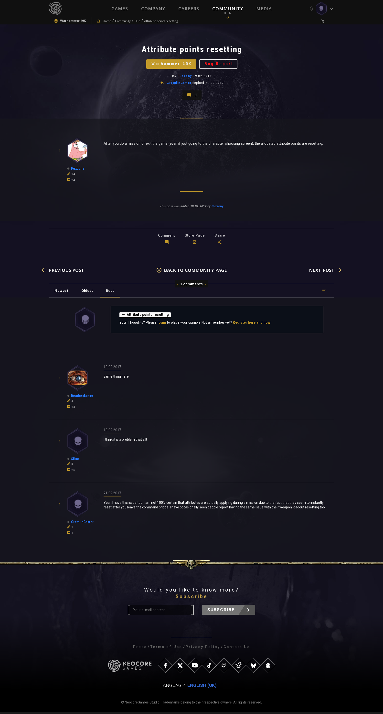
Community (227, 8)
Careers (188, 8)
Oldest (88, 292)
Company (153, 8)
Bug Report (219, 64)
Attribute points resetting (145, 316)
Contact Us (236, 649)
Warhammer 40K (171, 64)
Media (264, 8)
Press (140, 649)
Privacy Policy (203, 649)
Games (119, 8)
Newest (62, 292)
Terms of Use (166, 649)
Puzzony (185, 77)
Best (111, 292)
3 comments (191, 286)
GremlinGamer (179, 84)
